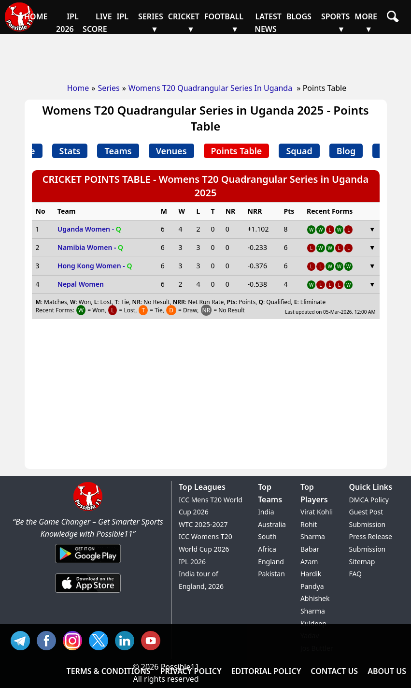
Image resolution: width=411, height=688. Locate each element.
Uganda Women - (89, 229)
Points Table (236, 151)
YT (153, 639)
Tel (23, 639)
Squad (299, 151)
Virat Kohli (316, 511)
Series (108, 88)
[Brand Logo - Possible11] (87, 509)
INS (75, 639)
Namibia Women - (90, 247)
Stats (70, 151)
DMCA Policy (368, 499)
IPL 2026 (192, 561)
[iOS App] (88, 593)
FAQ (355, 573)
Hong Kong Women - (94, 265)
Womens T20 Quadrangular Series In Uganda (211, 88)
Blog (346, 151)
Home (78, 88)
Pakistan (271, 573)
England (271, 561)
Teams (117, 151)
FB (49, 639)
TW (101, 639)
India (266, 511)
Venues (171, 151)
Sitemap (362, 561)
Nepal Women (80, 284)
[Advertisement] (206, 55)
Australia (272, 524)
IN (127, 639)
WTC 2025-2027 (203, 524)
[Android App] (88, 563)
